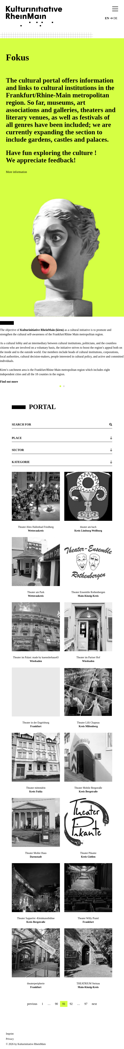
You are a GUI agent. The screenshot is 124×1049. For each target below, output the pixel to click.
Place (17, 438)
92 (71, 1003)
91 (63, 1003)
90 (56, 1003)
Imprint (10, 1033)
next (94, 1003)
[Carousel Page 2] (64, 386)
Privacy (10, 1039)
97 (85, 1003)
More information (16, 171)
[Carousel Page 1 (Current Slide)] (60, 386)
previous (32, 1003)
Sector (18, 450)
